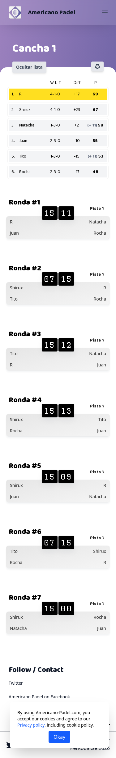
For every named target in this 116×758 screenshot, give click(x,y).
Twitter (16, 683)
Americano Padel (51, 12)
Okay (59, 736)
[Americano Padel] (15, 12)
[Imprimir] (97, 66)
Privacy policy (31, 725)
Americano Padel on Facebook (39, 697)
